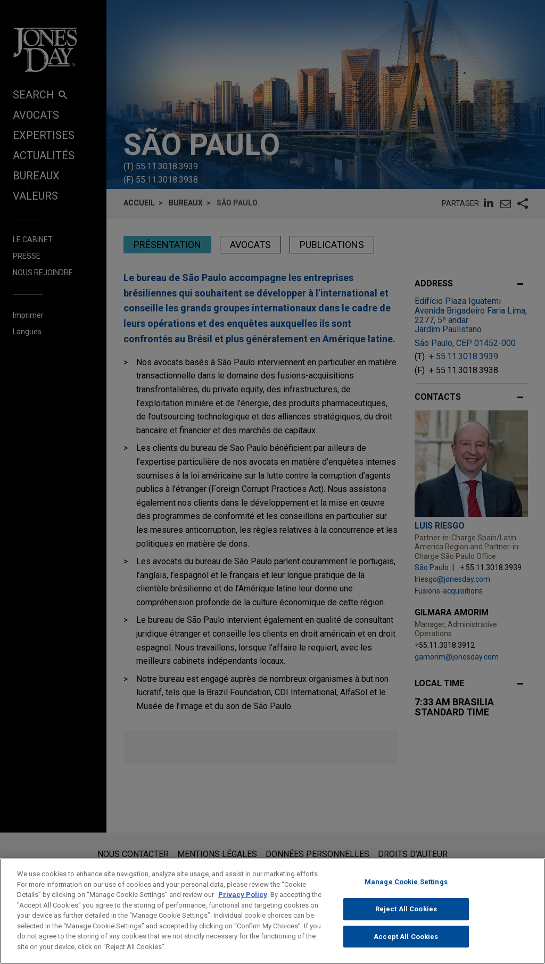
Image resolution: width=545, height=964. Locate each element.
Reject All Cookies (406, 919)
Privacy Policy (242, 905)
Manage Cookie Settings (406, 892)
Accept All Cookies (406, 947)
